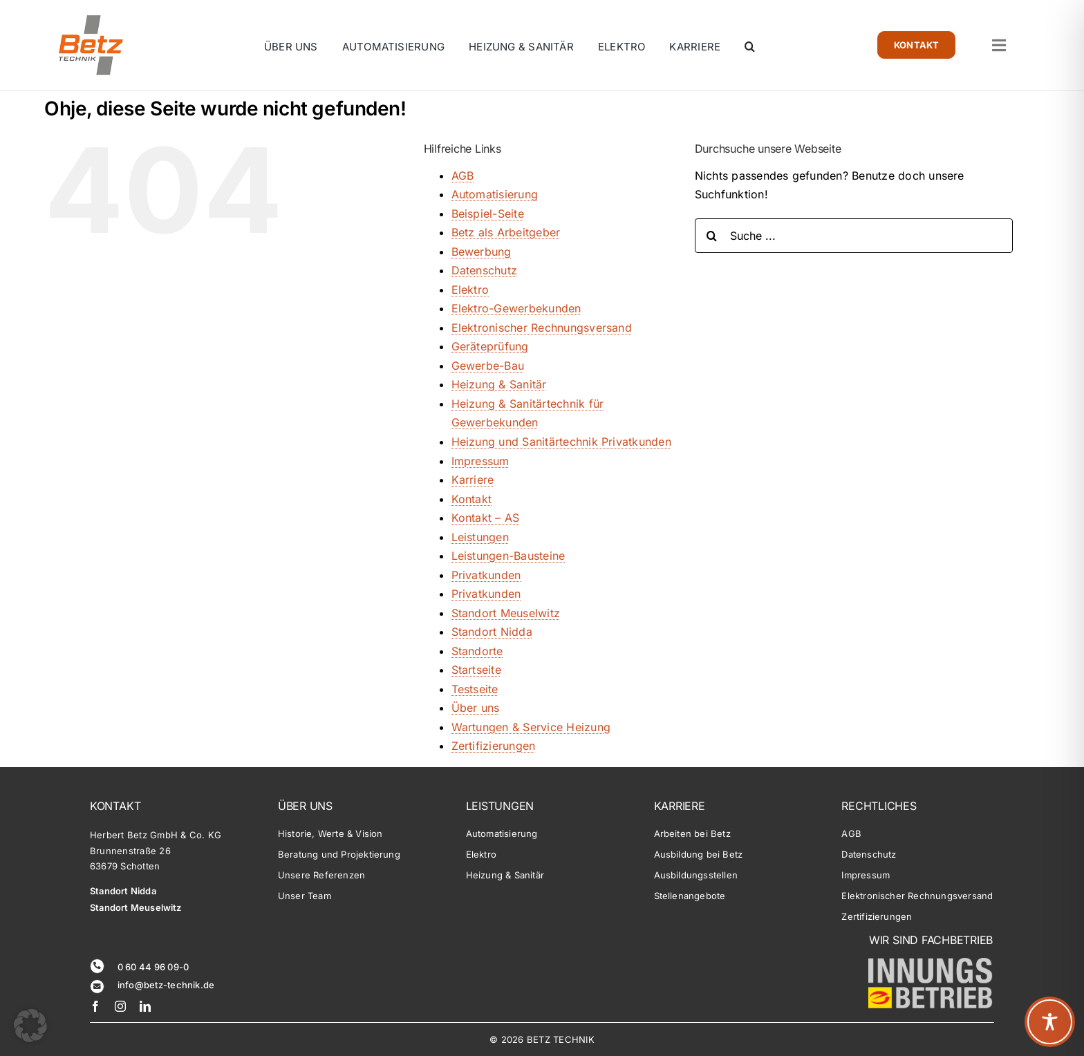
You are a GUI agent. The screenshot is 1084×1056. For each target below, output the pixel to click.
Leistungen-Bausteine (508, 556)
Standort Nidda (491, 632)
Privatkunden (486, 575)
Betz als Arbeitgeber (506, 232)
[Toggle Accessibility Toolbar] (1050, 1022)
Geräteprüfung (490, 346)
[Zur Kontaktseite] (916, 45)
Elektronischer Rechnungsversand (541, 327)
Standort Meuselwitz (506, 613)
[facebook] (95, 1006)
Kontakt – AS (485, 518)
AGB (462, 175)
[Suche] (712, 235)
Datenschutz (484, 270)
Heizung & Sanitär (499, 384)
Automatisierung (495, 194)
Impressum (480, 461)
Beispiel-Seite (487, 213)
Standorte (477, 651)
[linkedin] (145, 1006)
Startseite (476, 670)
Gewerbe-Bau (488, 366)
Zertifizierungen (493, 746)
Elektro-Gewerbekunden (516, 308)
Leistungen (480, 537)
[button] (750, 53)
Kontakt (471, 499)
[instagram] (120, 1006)
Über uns (475, 708)
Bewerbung (481, 251)
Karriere (472, 480)
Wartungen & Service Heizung (530, 727)
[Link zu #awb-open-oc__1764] (999, 45)
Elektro (470, 289)
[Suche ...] (854, 235)
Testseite (474, 689)
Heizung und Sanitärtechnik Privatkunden (561, 442)
